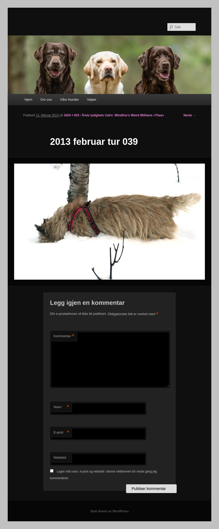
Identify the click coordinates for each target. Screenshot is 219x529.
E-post (61, 432)
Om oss (46, 99)
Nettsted (60, 457)
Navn (61, 407)
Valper (92, 99)
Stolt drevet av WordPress (109, 511)
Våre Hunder (69, 99)
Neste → (190, 115)
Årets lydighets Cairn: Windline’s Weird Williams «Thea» (123, 115)
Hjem (28, 99)
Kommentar (64, 336)
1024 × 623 (71, 115)
